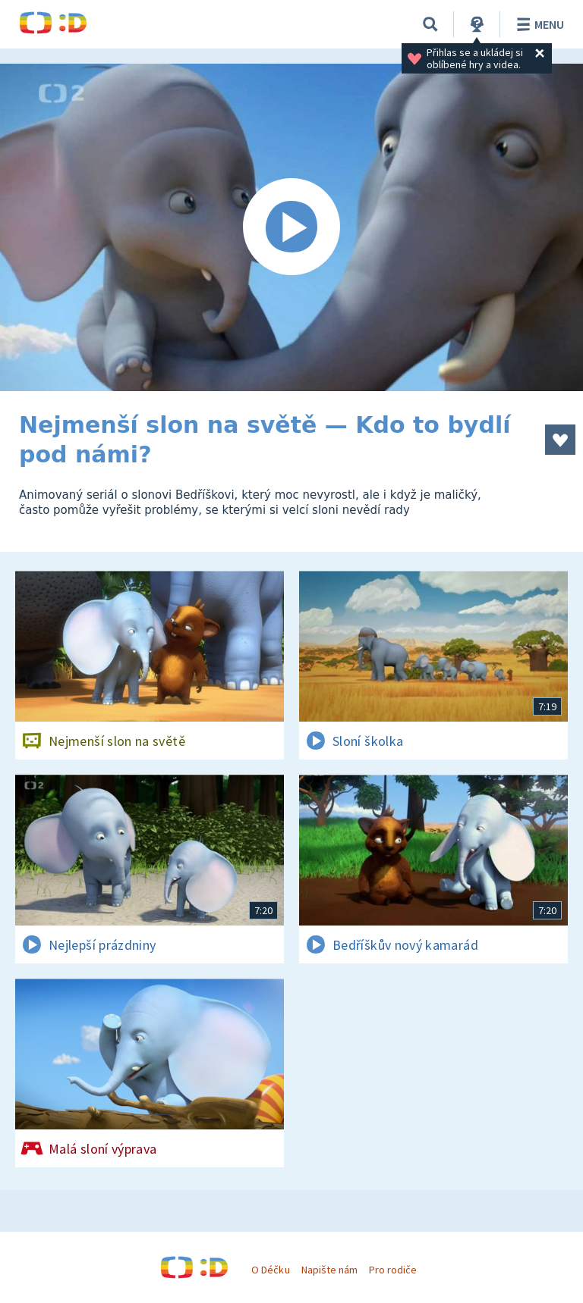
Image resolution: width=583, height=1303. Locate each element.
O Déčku (270, 1269)
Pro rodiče (393, 1269)
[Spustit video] (291, 227)
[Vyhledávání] (430, 24)
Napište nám (329, 1269)
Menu (538, 24)
